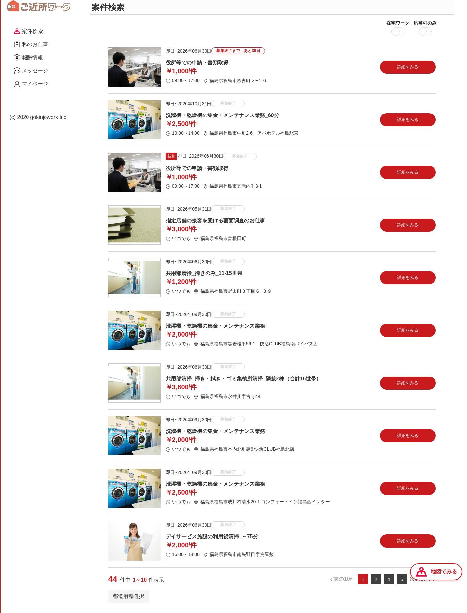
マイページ (31, 84)
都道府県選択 (128, 599)
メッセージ (31, 70)
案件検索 (28, 31)
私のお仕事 (31, 44)
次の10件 (420, 582)
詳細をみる (407, 70)
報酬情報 (28, 57)
